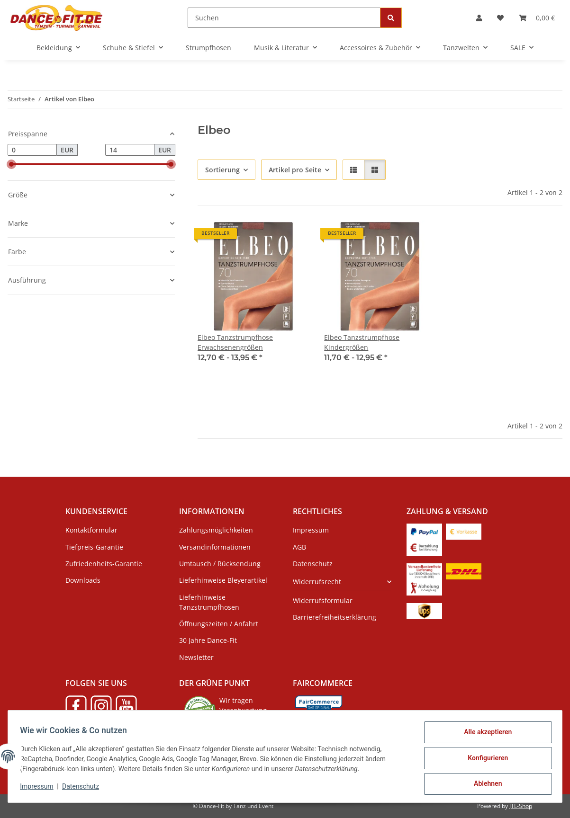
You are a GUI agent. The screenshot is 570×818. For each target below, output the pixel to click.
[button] (479, 17)
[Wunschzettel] (500, 17)
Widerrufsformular (323, 600)
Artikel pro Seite (295, 169)
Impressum (39, 788)
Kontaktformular (91, 529)
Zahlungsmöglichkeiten (216, 529)
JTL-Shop (520, 806)
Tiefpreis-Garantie (94, 546)
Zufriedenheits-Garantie (103, 563)
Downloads (82, 580)
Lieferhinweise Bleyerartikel (223, 580)
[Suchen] (284, 18)
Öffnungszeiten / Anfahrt (218, 623)
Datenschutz (83, 788)
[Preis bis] (129, 150)
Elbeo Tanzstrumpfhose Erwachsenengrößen (235, 342)
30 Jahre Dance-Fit (208, 640)
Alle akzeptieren (484, 735)
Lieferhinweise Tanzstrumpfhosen (209, 602)
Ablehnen (484, 784)
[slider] (11, 164)
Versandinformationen (215, 546)
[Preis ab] (32, 150)
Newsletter (196, 657)
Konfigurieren (484, 760)
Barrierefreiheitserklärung (334, 617)
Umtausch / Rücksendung (220, 563)
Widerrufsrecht (317, 581)
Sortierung (222, 169)
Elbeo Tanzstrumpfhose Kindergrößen (361, 342)
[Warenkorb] (536, 17)
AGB (299, 546)
